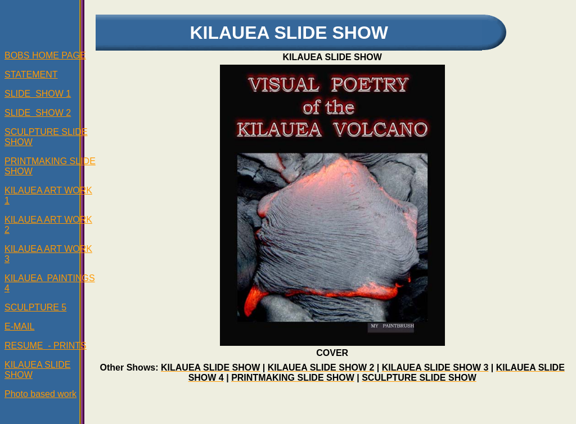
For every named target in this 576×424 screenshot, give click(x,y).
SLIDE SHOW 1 (37, 93)
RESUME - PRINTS (45, 345)
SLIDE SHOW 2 (37, 113)
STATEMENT (31, 74)
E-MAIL (19, 326)
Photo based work (40, 394)
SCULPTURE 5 (35, 307)
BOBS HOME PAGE (45, 55)
